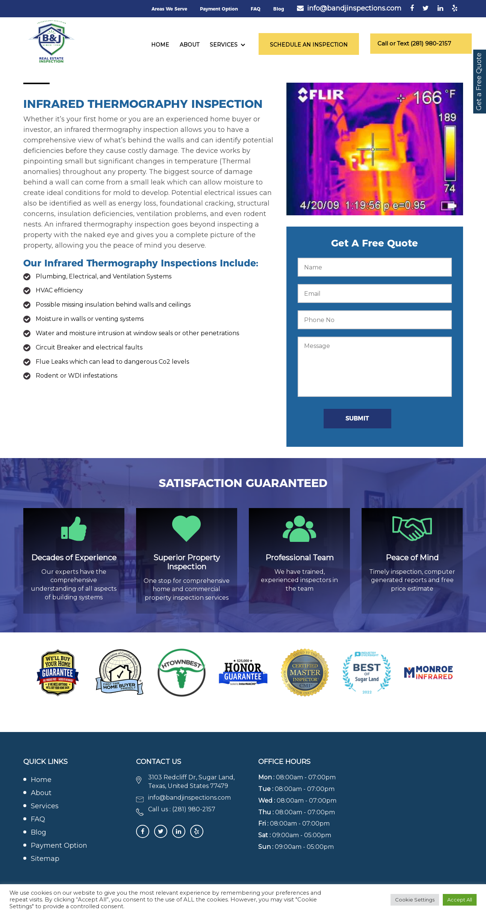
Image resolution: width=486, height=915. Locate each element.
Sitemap (45, 859)
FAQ (255, 9)
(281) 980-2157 (193, 809)
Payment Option (219, 9)
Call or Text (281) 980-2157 (414, 43)
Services (224, 44)
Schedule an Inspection (309, 44)
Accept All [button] (459, 900)
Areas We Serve (169, 9)
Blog (278, 9)
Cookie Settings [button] (415, 900)
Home (160, 44)
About (189, 44)
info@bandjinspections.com (354, 8)
